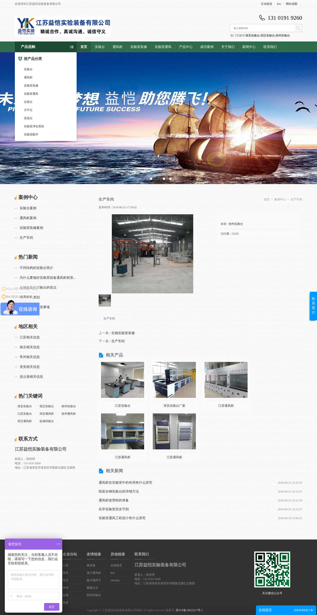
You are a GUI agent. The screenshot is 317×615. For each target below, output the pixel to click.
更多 (65, 602)
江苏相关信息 (30, 337)
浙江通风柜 (94, 572)
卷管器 (91, 565)
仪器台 (28, 102)
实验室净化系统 (34, 126)
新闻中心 (249, 47)
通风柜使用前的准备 (114, 500)
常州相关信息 (30, 357)
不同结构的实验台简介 (36, 268)
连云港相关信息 (31, 376)
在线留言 (116, 565)
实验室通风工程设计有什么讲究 (122, 518)
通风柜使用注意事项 (35, 307)
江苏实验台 (24, 413)
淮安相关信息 (30, 367)
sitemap (115, 580)
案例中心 (280, 199)
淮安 (65, 572)
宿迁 (65, 580)
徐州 (65, 587)
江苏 (65, 565)
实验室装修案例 (31, 228)
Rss (279, 4)
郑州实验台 (94, 595)
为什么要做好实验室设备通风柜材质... (48, 277)
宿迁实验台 (267, 35)
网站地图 (291, 4)
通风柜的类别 (30, 297)
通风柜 (28, 77)
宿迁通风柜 (24, 421)
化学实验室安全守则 (114, 509)
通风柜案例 (28, 218)
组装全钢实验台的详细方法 (119, 491)
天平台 (28, 110)
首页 (83, 47)
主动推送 (266, 4)
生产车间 (26, 237)
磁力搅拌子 (94, 580)
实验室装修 (31, 85)
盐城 (65, 595)
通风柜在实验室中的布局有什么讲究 (125, 482)
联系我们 (270, 47)
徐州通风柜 (69, 413)
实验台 (28, 69)
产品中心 (185, 47)
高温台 (28, 118)
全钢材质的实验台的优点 (38, 287)
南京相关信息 (30, 347)
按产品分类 (30, 59)
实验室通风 (31, 93)
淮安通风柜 (47, 413)
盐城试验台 (47, 421)
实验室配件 (31, 134)
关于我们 (228, 47)
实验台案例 (28, 208)
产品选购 (28, 47)
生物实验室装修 (123, 333)
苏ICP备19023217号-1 (189, 610)
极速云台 (92, 587)
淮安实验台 (252, 35)
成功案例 (207, 47)
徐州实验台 (283, 35)
